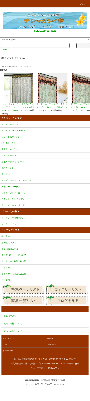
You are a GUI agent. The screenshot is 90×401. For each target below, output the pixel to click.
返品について (70, 359)
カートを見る (51, 344)
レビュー (45, 268)
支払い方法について (31, 359)
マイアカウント (8, 338)
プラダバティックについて (45, 255)
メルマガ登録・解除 (70, 363)
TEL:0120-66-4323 (45, 30)
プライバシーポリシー (48, 363)
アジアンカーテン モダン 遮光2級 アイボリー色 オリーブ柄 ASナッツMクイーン (53, 92)
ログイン (6, 344)
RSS (50, 368)
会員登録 (50, 338)
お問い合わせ (8, 351)
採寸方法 (45, 236)
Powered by (45, 385)
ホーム (17, 359)
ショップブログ (38, 368)
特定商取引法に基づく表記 (23, 363)
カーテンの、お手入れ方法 (45, 261)
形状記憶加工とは (45, 249)
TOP (5, 49)
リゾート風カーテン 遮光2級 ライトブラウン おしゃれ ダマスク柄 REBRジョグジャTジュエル (18, 92)
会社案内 (45, 280)
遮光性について (45, 243)
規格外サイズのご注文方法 (45, 274)
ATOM (56, 368)
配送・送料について (52, 359)
